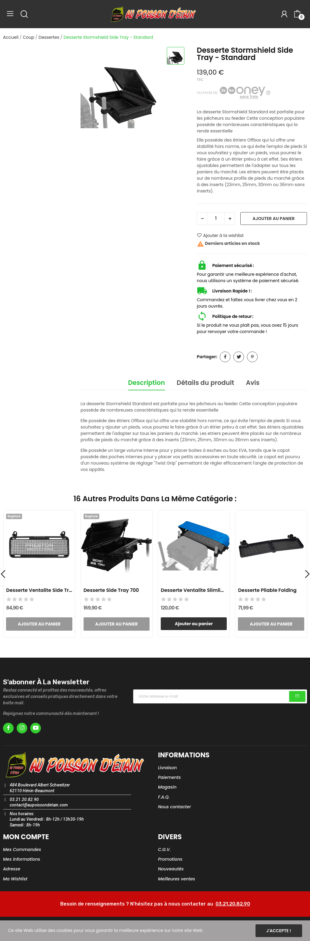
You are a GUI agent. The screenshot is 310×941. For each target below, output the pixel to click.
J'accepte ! (278, 931)
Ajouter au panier (273, 218)
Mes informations (21, 859)
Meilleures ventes (176, 879)
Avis (252, 382)
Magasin (167, 787)
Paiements (169, 777)
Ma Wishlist (15, 879)
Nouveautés (171, 869)
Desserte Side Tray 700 (111, 590)
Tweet (238, 357)
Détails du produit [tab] (205, 382)
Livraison (167, 768)
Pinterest (252, 357)
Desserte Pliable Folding (267, 590)
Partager (225, 357)
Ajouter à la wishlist (220, 235)
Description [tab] (146, 382)
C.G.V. (164, 849)
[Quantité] (215, 218)
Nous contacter (174, 807)
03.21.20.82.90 (233, 904)
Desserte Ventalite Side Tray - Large (39, 590)
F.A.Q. (164, 797)
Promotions (170, 859)
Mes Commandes (22, 849)
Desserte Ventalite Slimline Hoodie (194, 590)
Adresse (11, 869)
